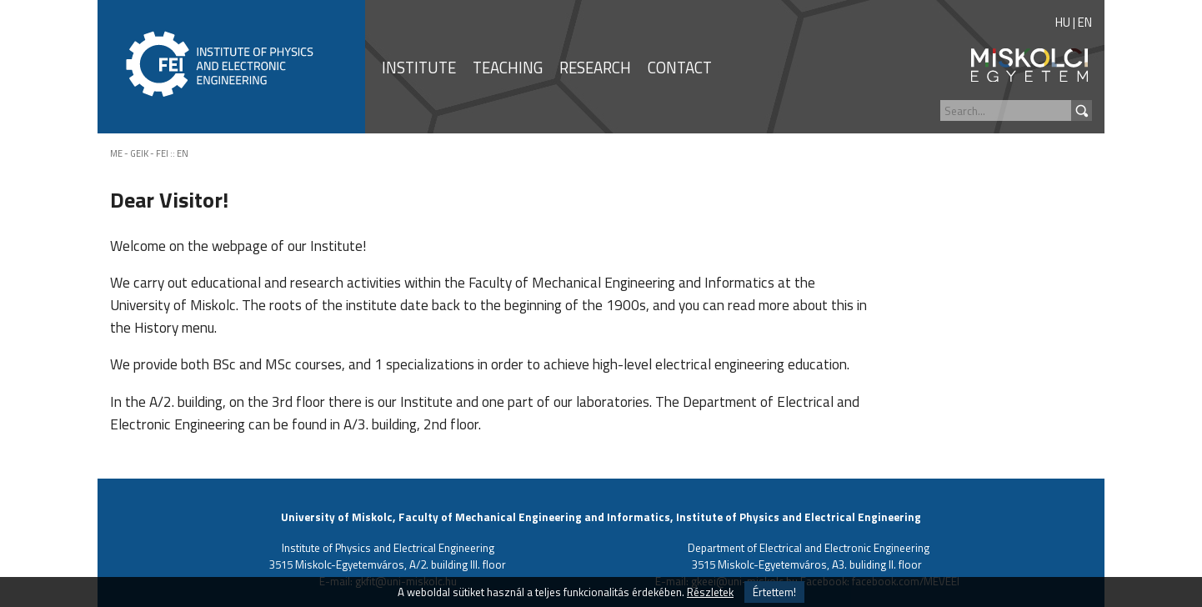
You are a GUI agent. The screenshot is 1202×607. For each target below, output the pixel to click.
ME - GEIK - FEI (139, 153)
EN (1085, 22)
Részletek (710, 592)
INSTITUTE (419, 67)
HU (1062, 22)
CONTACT (680, 67)
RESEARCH (595, 67)
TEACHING (508, 67)
